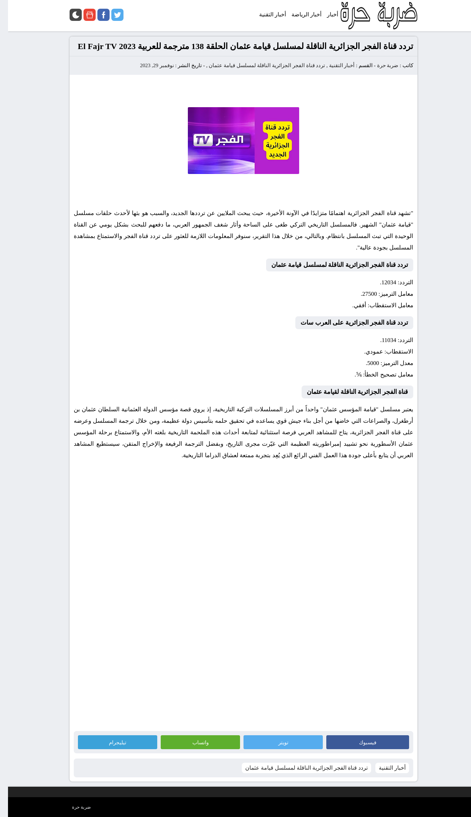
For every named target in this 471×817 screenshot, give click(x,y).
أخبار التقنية (334, 65)
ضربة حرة (379, 65)
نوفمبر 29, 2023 (149, 65)
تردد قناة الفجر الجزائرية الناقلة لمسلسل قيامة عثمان (259, 65)
